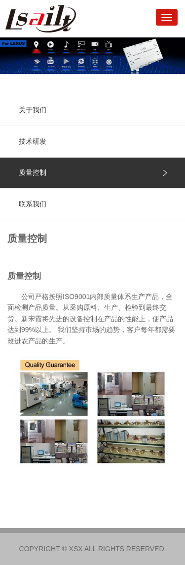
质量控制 (32, 172)
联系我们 (32, 204)
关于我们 (32, 110)
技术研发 (32, 141)
